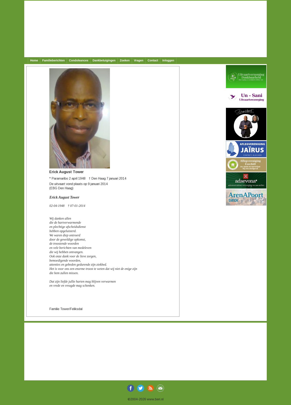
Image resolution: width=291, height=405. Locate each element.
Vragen (138, 60)
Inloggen (168, 60)
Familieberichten (53, 60)
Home (34, 60)
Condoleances (78, 60)
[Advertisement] (145, 29)
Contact (153, 60)
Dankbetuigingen (104, 60)
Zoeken (125, 60)
